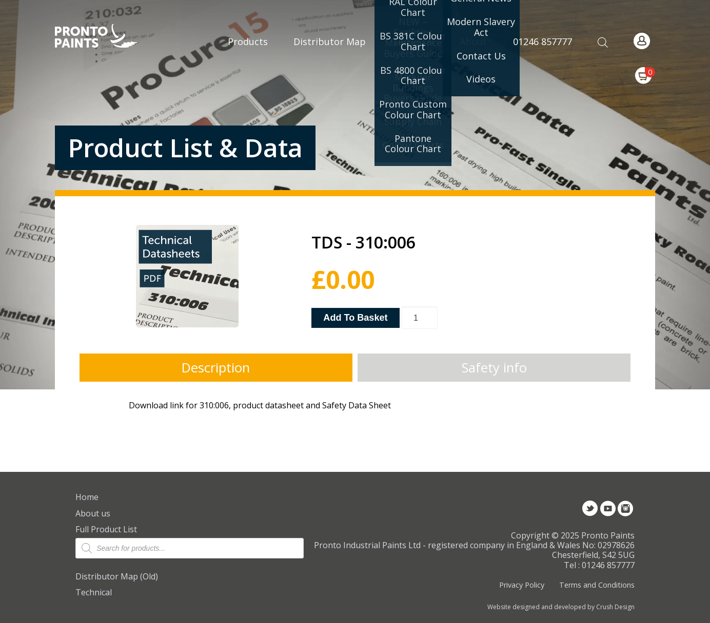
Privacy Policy (521, 585)
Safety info (494, 368)
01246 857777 (542, 41)
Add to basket (355, 318)
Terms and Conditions (597, 585)
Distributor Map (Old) (116, 576)
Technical (93, 592)
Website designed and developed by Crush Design (561, 607)
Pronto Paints (105, 37)
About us (92, 513)
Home (86, 497)
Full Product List (106, 529)
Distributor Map (329, 41)
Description (216, 368)
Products (248, 41)
